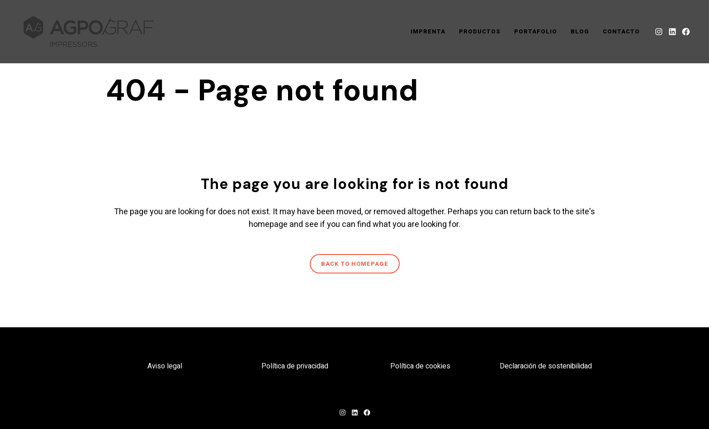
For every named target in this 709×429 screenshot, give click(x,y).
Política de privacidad (294, 366)
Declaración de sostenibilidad (546, 366)
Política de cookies (420, 366)
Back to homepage (354, 263)
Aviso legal (164, 366)
